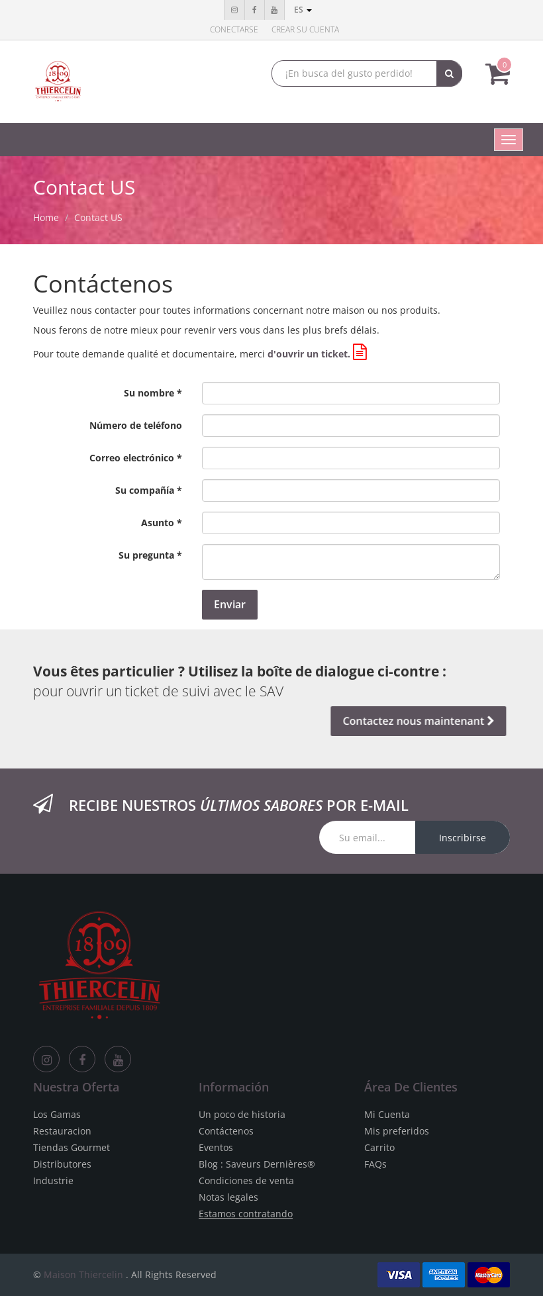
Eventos (216, 1147)
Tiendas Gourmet (71, 1147)
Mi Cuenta (387, 1114)
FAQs (375, 1164)
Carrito (379, 1147)
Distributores (62, 1164)
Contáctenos (226, 1131)
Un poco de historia (242, 1114)
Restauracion (62, 1131)
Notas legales (228, 1197)
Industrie (53, 1180)
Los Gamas (57, 1114)
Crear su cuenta (305, 29)
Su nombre (149, 393)
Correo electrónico (131, 457)
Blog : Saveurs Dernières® (257, 1164)
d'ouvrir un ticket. (309, 353)
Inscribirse (462, 837)
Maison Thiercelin (83, 1274)
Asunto (157, 522)
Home (46, 217)
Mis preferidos (396, 1131)
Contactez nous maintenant (415, 721)
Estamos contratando (246, 1213)
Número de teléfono (135, 425)
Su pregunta (146, 555)
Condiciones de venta (246, 1180)
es (303, 9)
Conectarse (234, 29)
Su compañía (144, 490)
